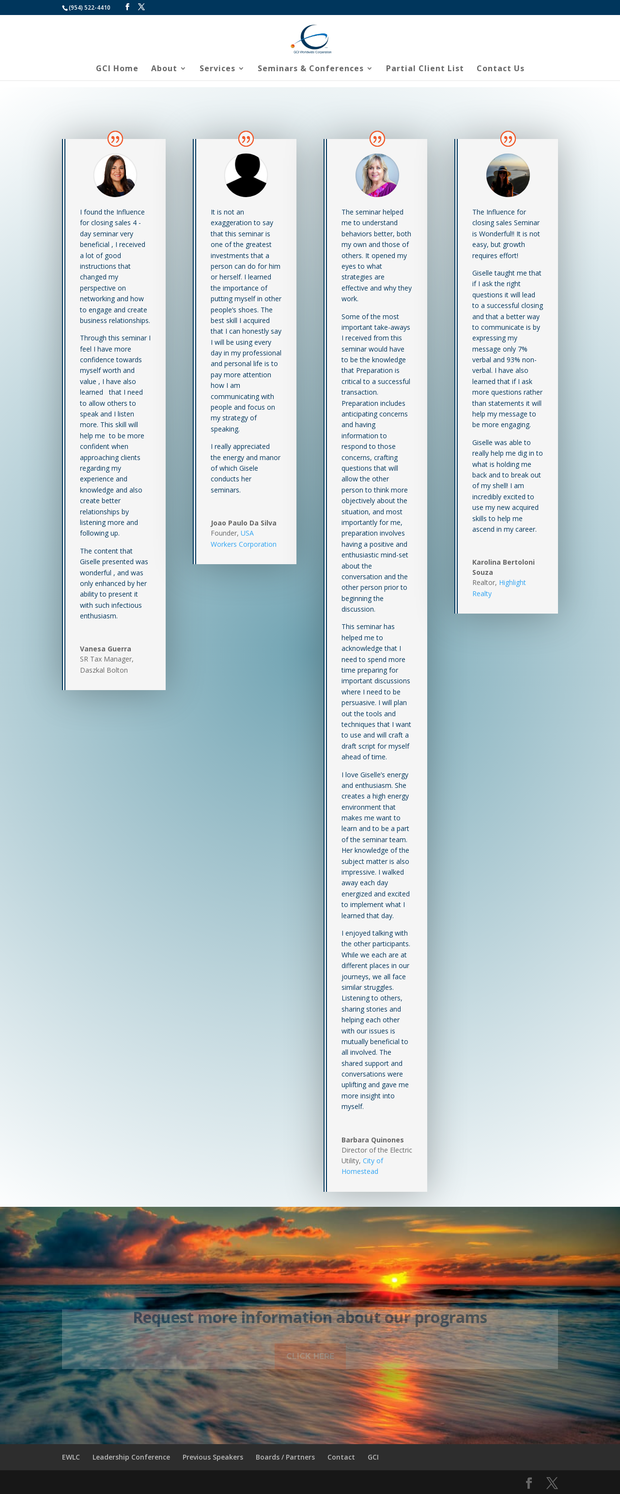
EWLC (71, 1457)
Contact (341, 1457)
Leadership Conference (131, 1457)
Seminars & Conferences (311, 69)
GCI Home (117, 69)
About (164, 69)
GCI (373, 1457)
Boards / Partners (285, 1457)
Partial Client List (425, 69)
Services (217, 69)
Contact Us (501, 69)
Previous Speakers (213, 1457)
